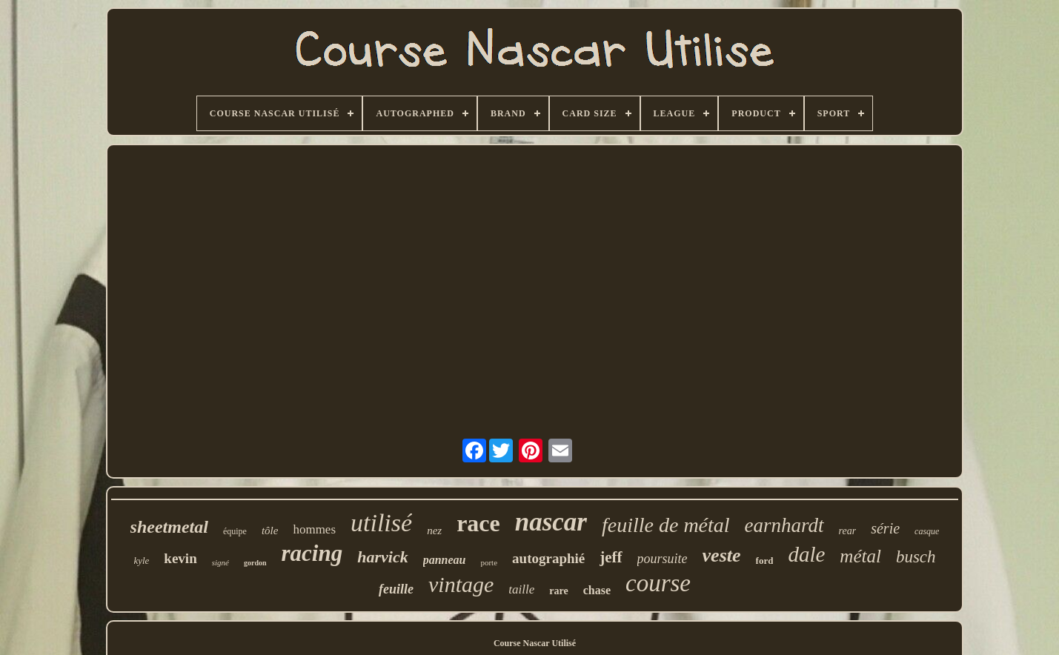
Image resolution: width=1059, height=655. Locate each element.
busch (916, 557)
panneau (444, 559)
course (658, 583)
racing (312, 553)
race (478, 523)
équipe (235, 531)
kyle (141, 560)
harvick (382, 557)
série (885, 528)
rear (848, 530)
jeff (611, 557)
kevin (180, 558)
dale (806, 554)
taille (521, 589)
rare (558, 590)
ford (765, 560)
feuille (396, 589)
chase (597, 590)
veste (722, 555)
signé (220, 562)
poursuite (662, 558)
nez (434, 530)
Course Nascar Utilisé (535, 643)
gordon (255, 563)
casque (926, 531)
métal (860, 556)
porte (488, 562)
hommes (314, 529)
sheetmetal (169, 526)
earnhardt (784, 525)
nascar (551, 522)
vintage (461, 584)
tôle (270, 530)
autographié (548, 558)
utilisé (381, 522)
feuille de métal (666, 524)
